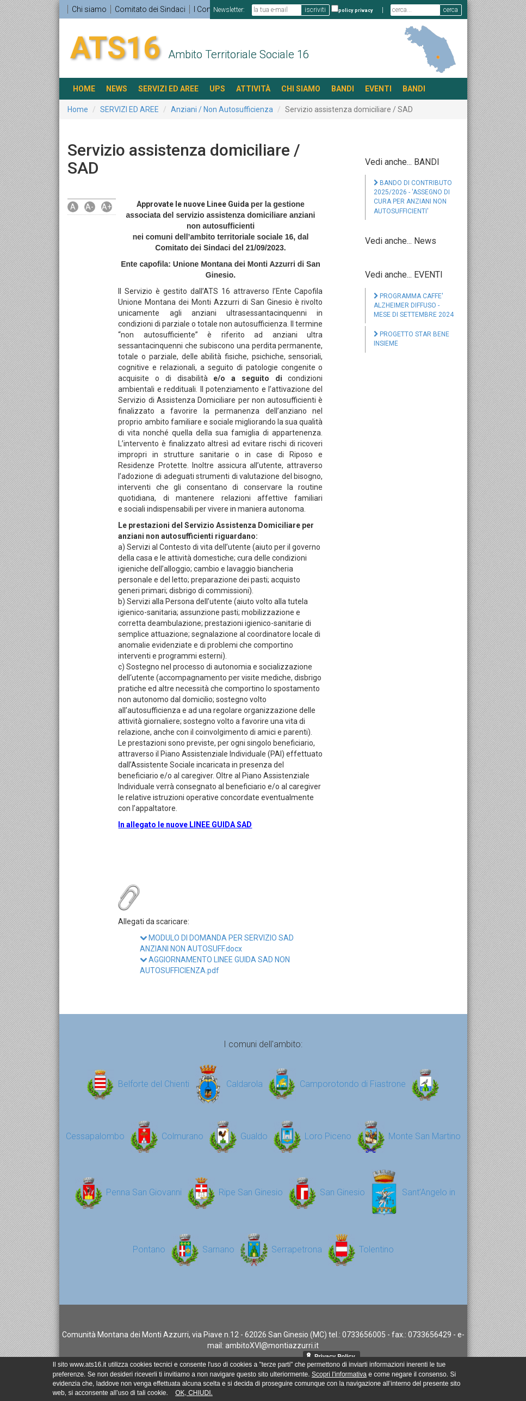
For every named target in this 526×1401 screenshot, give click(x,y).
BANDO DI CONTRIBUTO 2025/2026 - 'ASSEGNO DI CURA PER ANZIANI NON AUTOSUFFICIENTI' (413, 196)
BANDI (342, 88)
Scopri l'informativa (339, 1374)
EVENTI (378, 88)
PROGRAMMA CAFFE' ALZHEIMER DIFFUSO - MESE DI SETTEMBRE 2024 (414, 305)
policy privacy (355, 10)
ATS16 (115, 47)
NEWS (116, 88)
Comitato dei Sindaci (150, 9)
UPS (217, 88)
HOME (84, 88)
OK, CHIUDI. (194, 1393)
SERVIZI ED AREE (168, 88)
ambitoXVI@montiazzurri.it (272, 1345)
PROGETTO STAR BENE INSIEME (411, 338)
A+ (107, 206)
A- (89, 206)
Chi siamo (89, 9)
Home (77, 109)
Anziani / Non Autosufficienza (222, 109)
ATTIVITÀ (253, 88)
